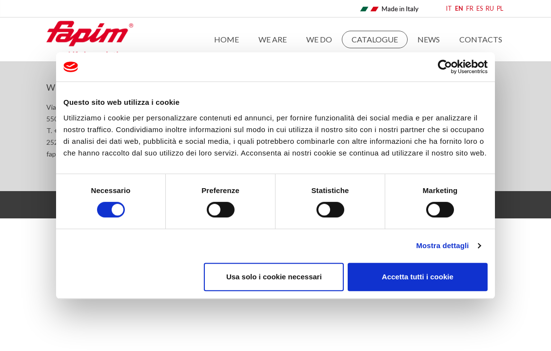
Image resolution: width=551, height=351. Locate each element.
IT (449, 8)
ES (479, 8)
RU (490, 8)
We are (272, 39)
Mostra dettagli (442, 245)
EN (459, 8)
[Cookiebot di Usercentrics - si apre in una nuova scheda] (445, 66)
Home (226, 39)
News (428, 39)
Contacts (480, 39)
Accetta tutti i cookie (417, 277)
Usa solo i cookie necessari (274, 277)
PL (500, 8)
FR (469, 8)
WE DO (319, 39)
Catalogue (375, 39)
